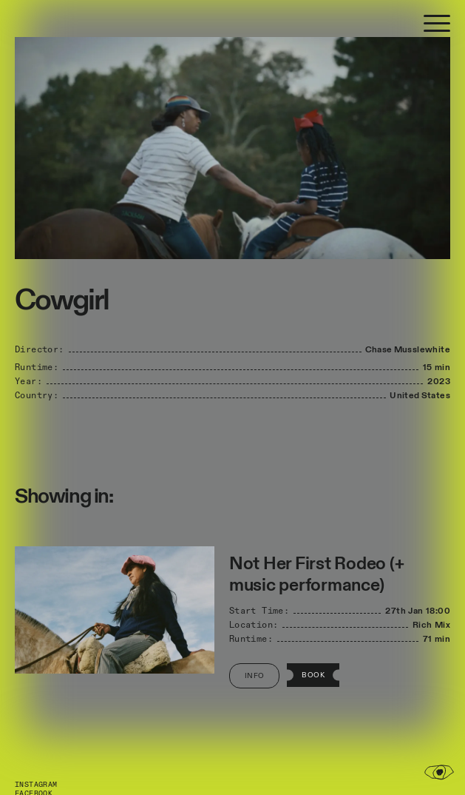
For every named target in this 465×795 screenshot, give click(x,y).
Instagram (36, 784)
